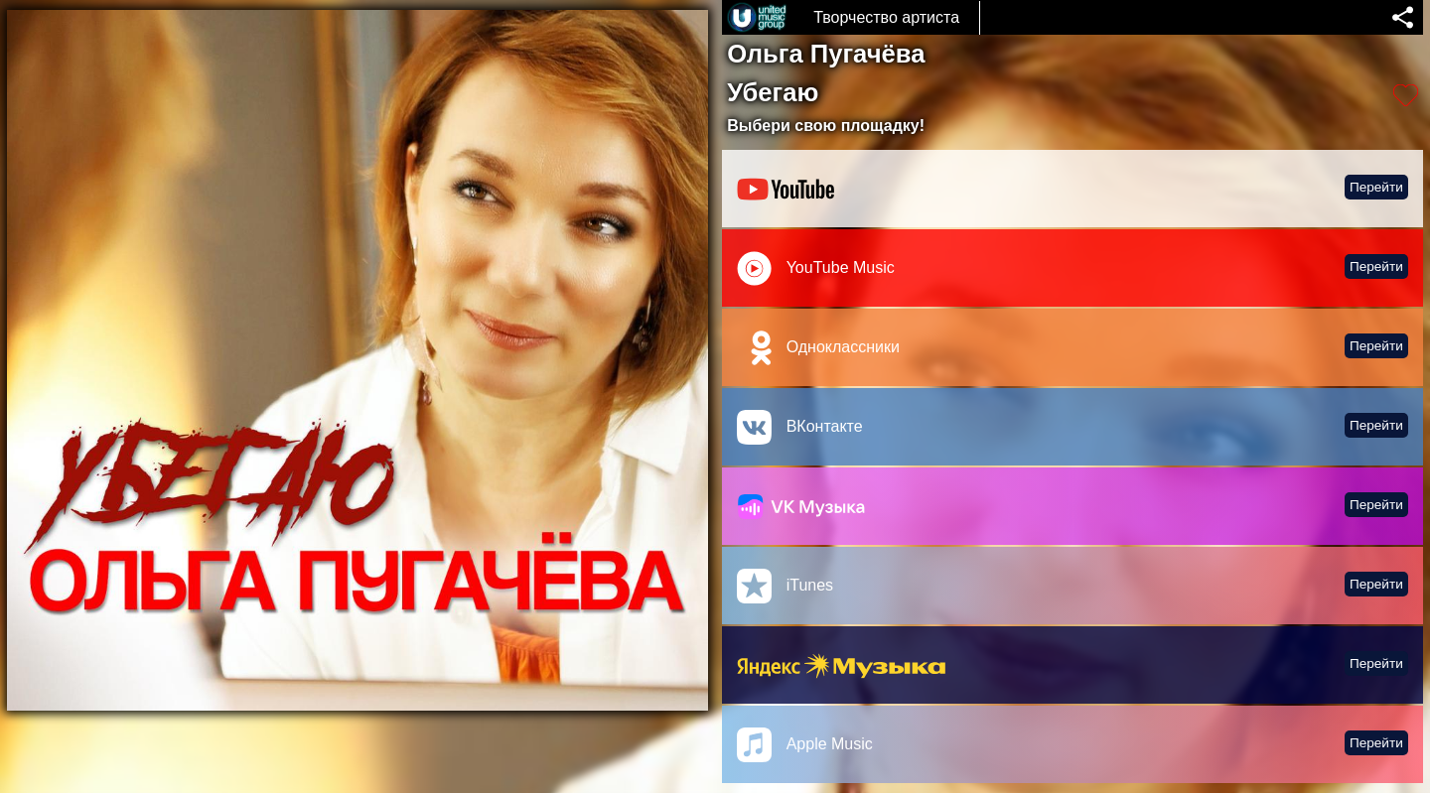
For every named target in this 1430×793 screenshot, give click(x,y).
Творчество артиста (886, 17)
